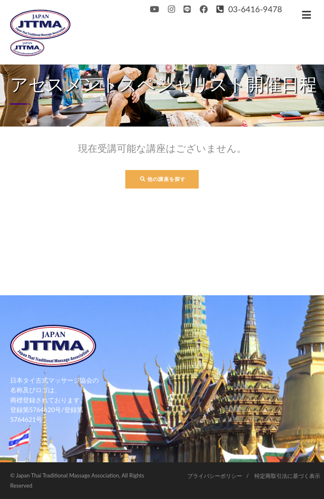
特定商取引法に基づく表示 (287, 475)
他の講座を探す (163, 179)
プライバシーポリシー (214, 475)
